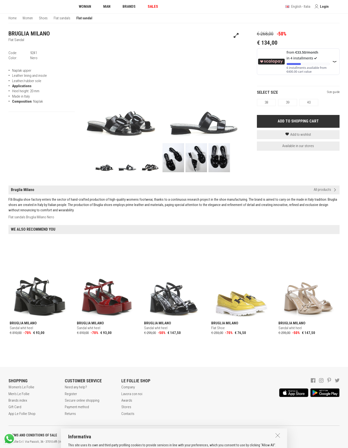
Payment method (77, 407)
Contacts (127, 414)
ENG (171, 441)
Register (71, 394)
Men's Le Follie (18, 394)
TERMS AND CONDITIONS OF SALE (32, 435)
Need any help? (76, 387)
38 (266, 102)
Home (12, 18)
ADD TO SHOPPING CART (298, 121)
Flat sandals (62, 18)
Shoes (43, 18)
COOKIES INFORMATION (131, 435)
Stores (126, 407)
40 (309, 102)
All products (322, 189)
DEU (177, 441)
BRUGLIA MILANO (29, 33)
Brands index (17, 400)
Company (128, 387)
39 (287, 102)
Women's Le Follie (21, 387)
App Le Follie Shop (22, 414)
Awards (126, 400)
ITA (166, 441)
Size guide (333, 92)
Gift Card (14, 407)
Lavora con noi (131, 394)
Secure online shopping (82, 400)
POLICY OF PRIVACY (85, 435)
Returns (70, 414)
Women (27, 18)
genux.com (155, 441)
